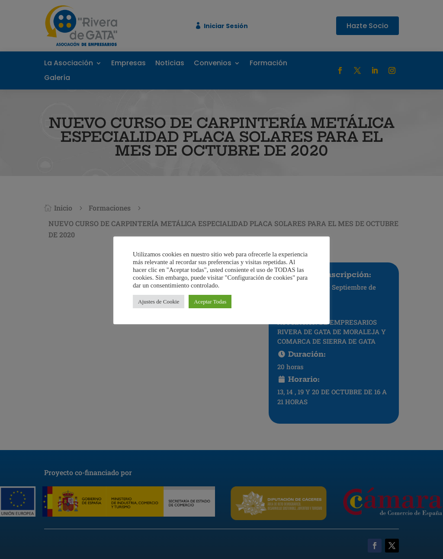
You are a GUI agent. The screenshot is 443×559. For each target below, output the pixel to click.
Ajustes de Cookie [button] (158, 301)
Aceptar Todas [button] (210, 301)
